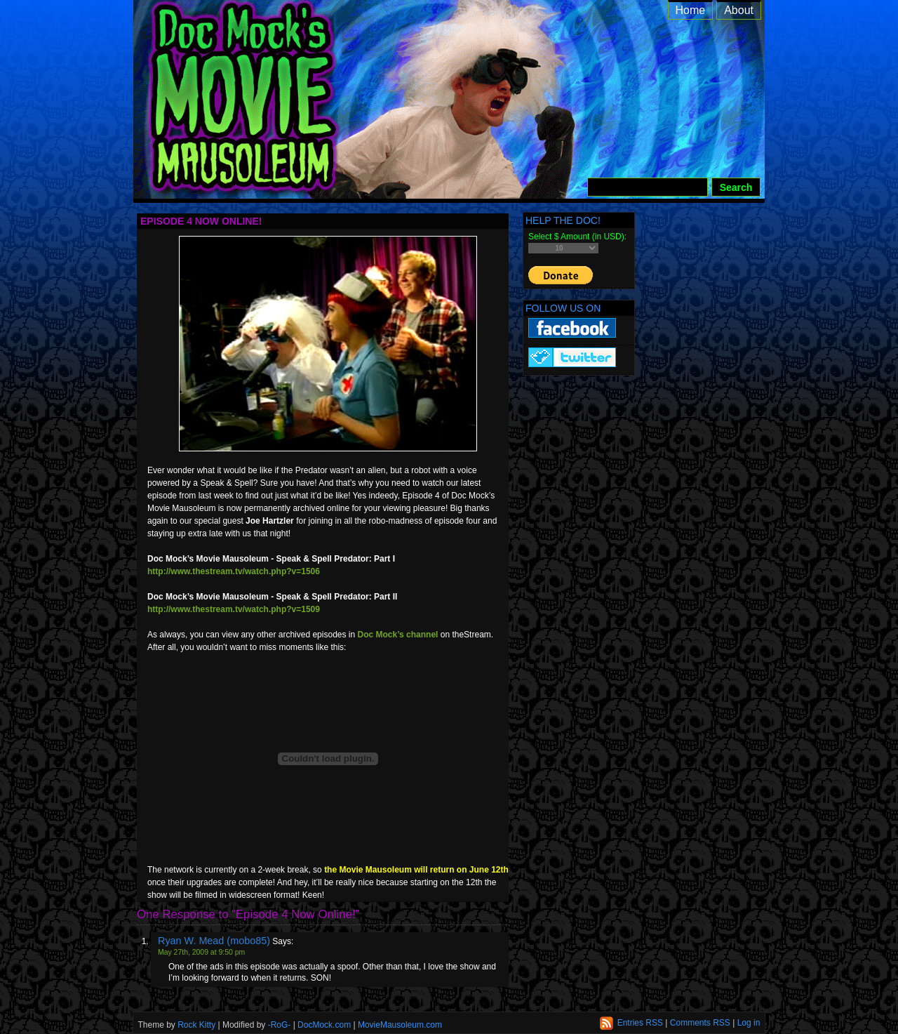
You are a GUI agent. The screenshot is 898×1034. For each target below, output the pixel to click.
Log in (748, 1023)
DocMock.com (324, 1025)
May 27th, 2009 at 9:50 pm (201, 952)
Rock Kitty (196, 1025)
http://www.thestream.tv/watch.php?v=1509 (233, 609)
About (738, 10)
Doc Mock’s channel (398, 634)
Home (691, 10)
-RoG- (279, 1025)
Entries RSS (640, 1023)
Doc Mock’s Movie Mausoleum (465, 112)
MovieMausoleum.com (400, 1025)
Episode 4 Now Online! (201, 221)
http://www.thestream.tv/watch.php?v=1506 (233, 571)
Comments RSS (700, 1023)
